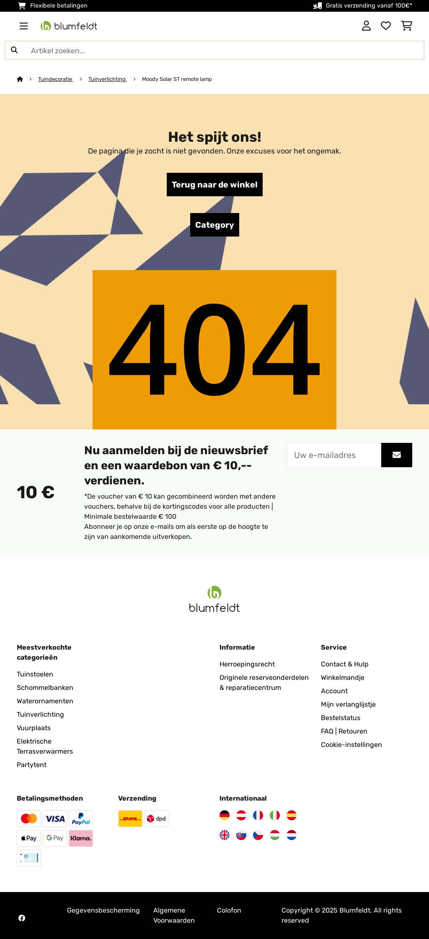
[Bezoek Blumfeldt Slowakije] (241, 835)
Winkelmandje (342, 677)
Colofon (229, 910)
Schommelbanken (45, 688)
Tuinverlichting (107, 79)
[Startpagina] (27, 79)
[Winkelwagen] (406, 26)
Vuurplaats (34, 728)
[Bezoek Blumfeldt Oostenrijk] (241, 815)
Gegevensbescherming (103, 910)
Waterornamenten (45, 701)
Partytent (32, 765)
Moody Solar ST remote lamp (177, 79)
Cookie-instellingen (351, 745)
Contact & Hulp (345, 664)
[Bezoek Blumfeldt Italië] (275, 815)
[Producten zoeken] (214, 50)
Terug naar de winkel (215, 184)
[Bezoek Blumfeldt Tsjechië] (258, 835)
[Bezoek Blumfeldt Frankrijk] (258, 815)
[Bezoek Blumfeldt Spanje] (292, 815)
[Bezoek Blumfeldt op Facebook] (22, 918)
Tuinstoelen (35, 674)
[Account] (366, 26)
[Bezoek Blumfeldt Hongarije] (275, 835)
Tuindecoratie (55, 79)
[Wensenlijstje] (386, 26)
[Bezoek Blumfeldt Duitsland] (225, 815)
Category (214, 225)
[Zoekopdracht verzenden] (14, 50)
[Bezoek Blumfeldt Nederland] (292, 835)
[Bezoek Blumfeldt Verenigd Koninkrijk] (225, 835)
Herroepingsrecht (247, 664)
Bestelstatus (340, 718)
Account (334, 691)
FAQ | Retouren (344, 731)
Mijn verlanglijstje (348, 704)
